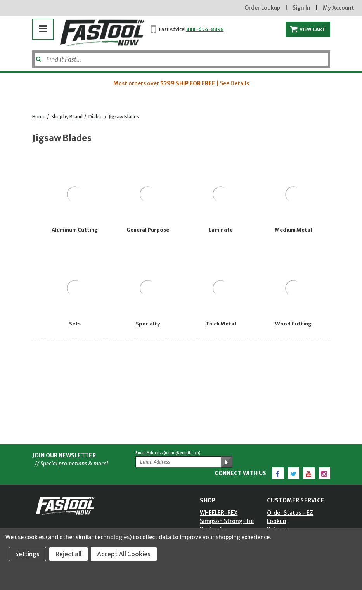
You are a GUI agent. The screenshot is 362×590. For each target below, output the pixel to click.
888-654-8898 (205, 29)
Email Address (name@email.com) (168, 452)
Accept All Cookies (124, 554)
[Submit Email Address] (226, 462)
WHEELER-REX (218, 512)
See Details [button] (234, 83)
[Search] (181, 59)
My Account (338, 7)
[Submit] (37, 56)
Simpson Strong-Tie (227, 520)
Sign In (301, 7)
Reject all (68, 554)
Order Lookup (262, 7)
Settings (27, 554)
